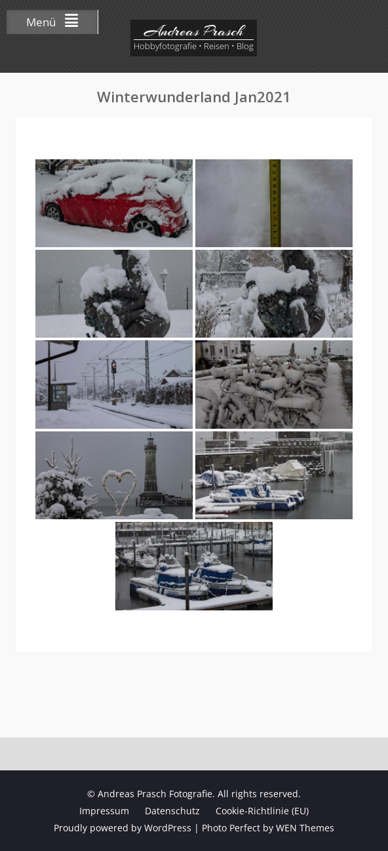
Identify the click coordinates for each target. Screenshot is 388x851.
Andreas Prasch (193, 30)
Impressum (104, 810)
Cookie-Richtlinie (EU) (262, 810)
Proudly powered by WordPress (122, 827)
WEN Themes (305, 827)
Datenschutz (172, 810)
